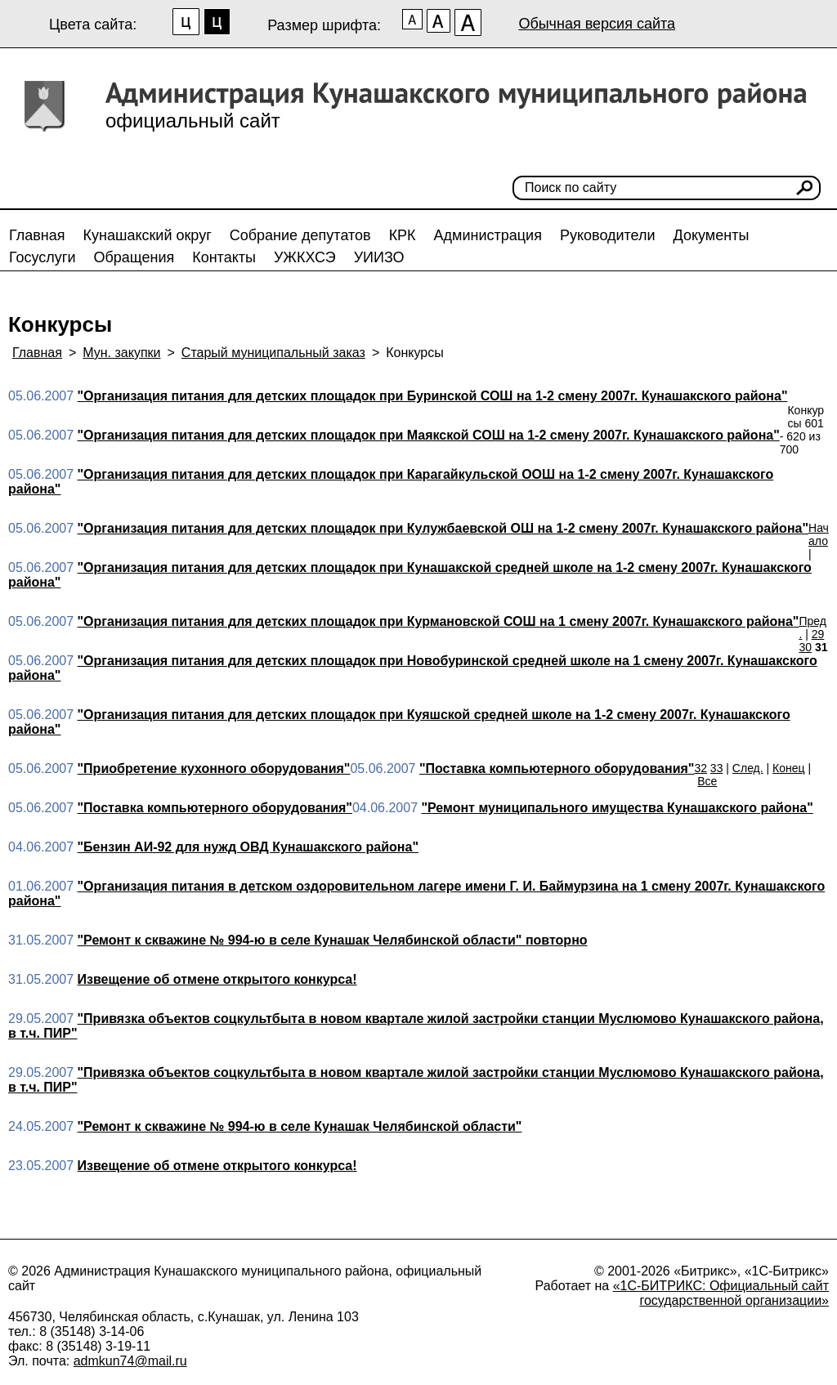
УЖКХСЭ (305, 257)
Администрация (488, 235)
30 (805, 647)
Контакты (224, 257)
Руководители (608, 235)
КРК (402, 235)
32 (700, 768)
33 (716, 768)
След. (747, 768)
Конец (788, 768)
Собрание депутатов (300, 235)
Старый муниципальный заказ (273, 353)
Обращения (133, 257)
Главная (37, 235)
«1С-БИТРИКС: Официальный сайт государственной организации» (721, 1293)
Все (707, 781)
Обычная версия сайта (596, 24)
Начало (818, 534)
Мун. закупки (121, 353)
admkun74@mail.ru (130, 1361)
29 (818, 634)
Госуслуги (42, 257)
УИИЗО (379, 257)
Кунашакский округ (147, 235)
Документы (712, 235)
